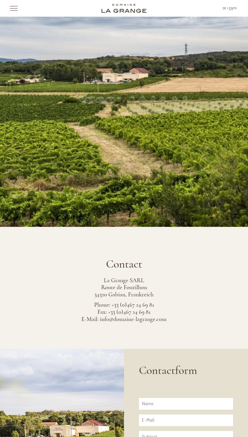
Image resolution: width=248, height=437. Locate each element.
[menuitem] (224, 8)
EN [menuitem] (231, 8)
